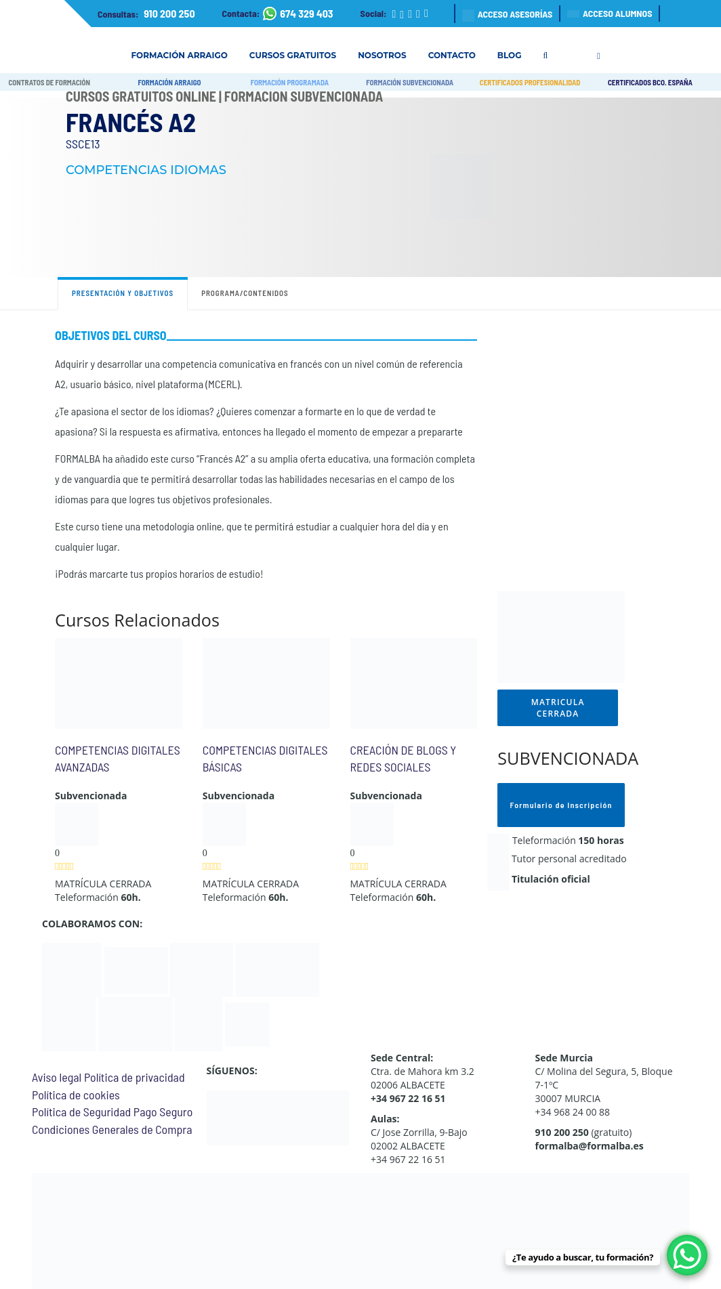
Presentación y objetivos (122, 293)
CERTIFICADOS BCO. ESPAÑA (650, 82)
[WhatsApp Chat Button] (687, 1255)
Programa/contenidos (245, 293)
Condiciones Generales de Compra (112, 1129)
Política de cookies (76, 1094)
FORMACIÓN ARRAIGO (169, 82)
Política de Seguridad (81, 1111)
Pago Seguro (162, 1111)
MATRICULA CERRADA (558, 707)
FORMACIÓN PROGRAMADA (290, 82)
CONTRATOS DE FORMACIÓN (49, 82)
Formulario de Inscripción (561, 804)
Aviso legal (56, 1077)
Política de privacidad (134, 1077)
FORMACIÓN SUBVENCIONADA (409, 82)
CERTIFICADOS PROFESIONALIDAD (530, 82)
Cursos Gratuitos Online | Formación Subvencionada (224, 96)
